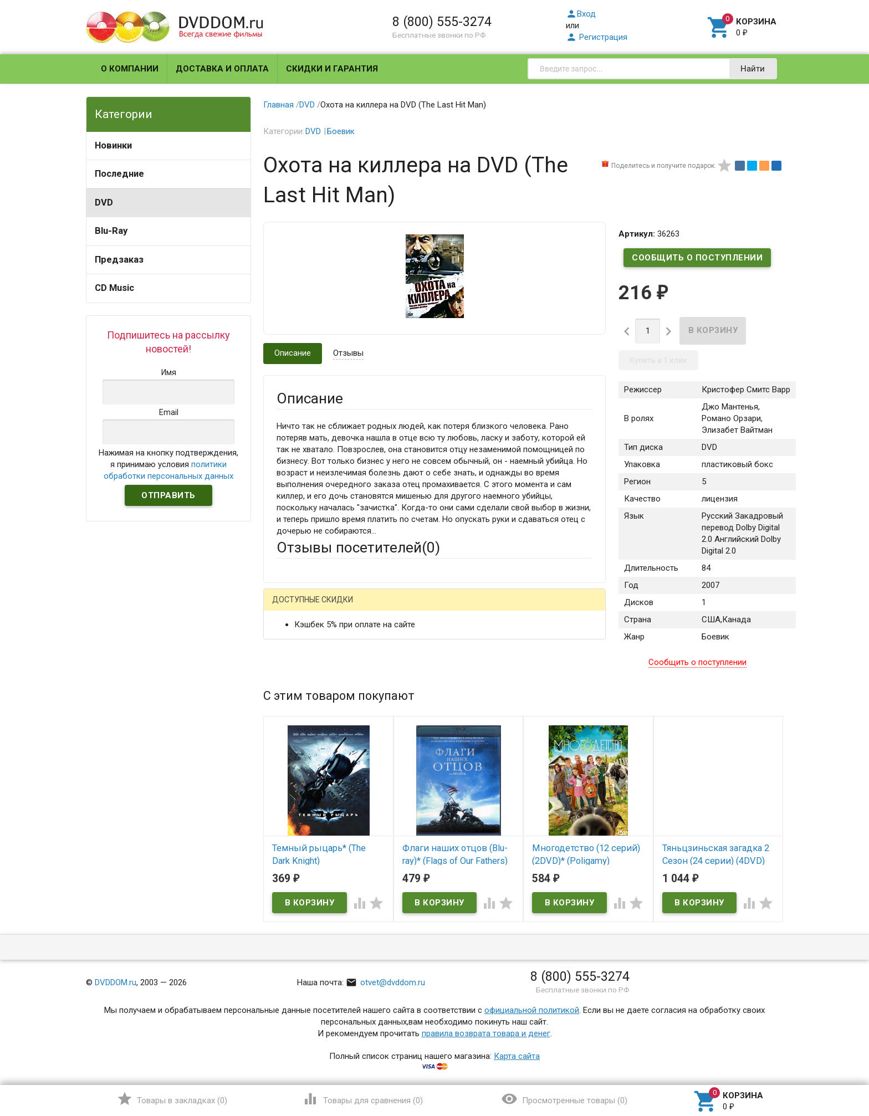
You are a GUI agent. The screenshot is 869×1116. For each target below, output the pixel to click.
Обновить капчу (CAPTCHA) (417, 901)
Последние (119, 173)
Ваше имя (295, 647)
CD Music (114, 288)
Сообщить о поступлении (697, 258)
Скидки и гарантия (332, 69)
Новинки (113, 145)
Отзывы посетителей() (358, 547)
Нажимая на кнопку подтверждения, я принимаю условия (168, 464)
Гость (291, 607)
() (172, 1099)
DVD (104, 202)
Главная (278, 105)
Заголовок (297, 719)
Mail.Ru (347, 608)
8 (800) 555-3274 (442, 21)
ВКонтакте (415, 608)
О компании (130, 69)
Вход (581, 14)
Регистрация (596, 37)
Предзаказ (119, 259)
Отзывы (348, 353)
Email (286, 677)
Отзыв (289, 769)
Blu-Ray (111, 231)
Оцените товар (305, 750)
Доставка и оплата (222, 69)
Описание (292, 353)
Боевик (341, 131)
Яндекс (483, 608)
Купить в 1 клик (658, 360)
